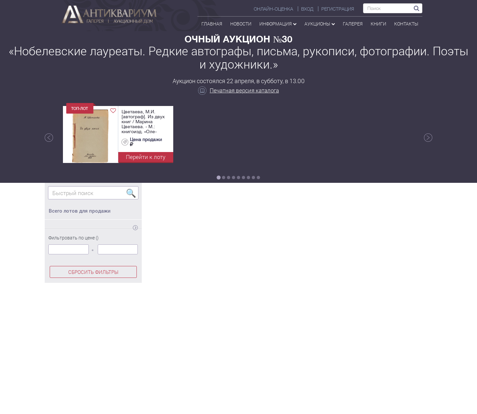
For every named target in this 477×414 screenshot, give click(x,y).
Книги (378, 24)
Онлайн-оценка (273, 9)
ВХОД (307, 9)
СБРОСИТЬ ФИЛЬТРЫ (93, 272)
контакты (406, 24)
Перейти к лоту (145, 157)
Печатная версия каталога (238, 90)
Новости (240, 24)
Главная (211, 24)
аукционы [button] (319, 24)
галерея (353, 24)
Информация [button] (277, 24)
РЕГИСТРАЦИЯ (337, 9)
